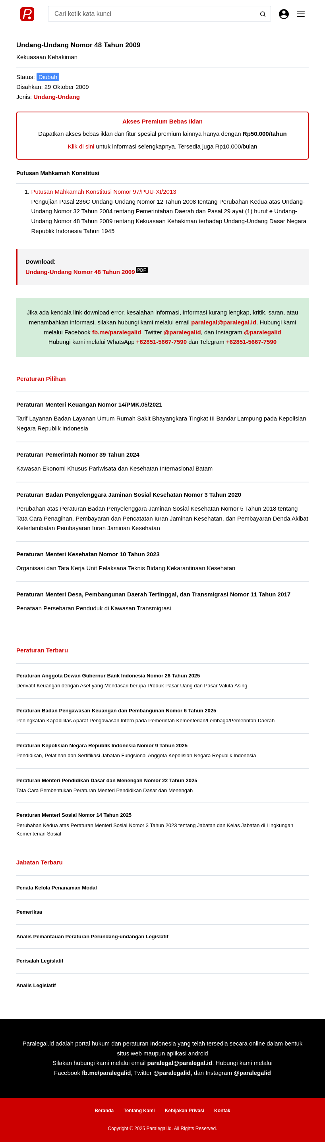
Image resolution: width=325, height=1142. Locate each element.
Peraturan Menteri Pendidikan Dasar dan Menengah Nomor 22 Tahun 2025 (106, 780)
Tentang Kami (139, 1110)
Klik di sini (81, 146)
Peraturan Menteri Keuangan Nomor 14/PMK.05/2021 (89, 404)
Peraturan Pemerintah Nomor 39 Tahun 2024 (77, 454)
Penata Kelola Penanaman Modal (56, 888)
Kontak (222, 1110)
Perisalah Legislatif (40, 961)
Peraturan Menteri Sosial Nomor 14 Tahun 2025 (74, 815)
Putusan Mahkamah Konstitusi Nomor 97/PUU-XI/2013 (103, 191)
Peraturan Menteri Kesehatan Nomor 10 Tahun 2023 (88, 554)
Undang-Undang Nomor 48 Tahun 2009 (86, 271)
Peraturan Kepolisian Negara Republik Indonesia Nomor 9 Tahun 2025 (102, 745)
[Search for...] (151, 14)
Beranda (104, 1110)
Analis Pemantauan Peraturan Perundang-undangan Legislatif (92, 936)
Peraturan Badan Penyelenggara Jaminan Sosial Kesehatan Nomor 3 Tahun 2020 (128, 495)
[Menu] (301, 14)
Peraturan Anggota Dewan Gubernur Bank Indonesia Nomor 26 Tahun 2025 (108, 676)
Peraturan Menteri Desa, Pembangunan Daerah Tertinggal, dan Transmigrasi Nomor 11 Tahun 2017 (153, 594)
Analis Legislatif (36, 985)
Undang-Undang (56, 96)
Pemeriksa (29, 912)
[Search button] (263, 14)
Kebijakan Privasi (184, 1110)
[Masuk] (284, 14)
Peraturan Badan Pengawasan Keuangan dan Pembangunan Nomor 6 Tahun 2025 (116, 711)
